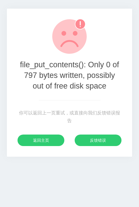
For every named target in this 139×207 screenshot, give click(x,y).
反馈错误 (98, 140)
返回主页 (41, 140)
